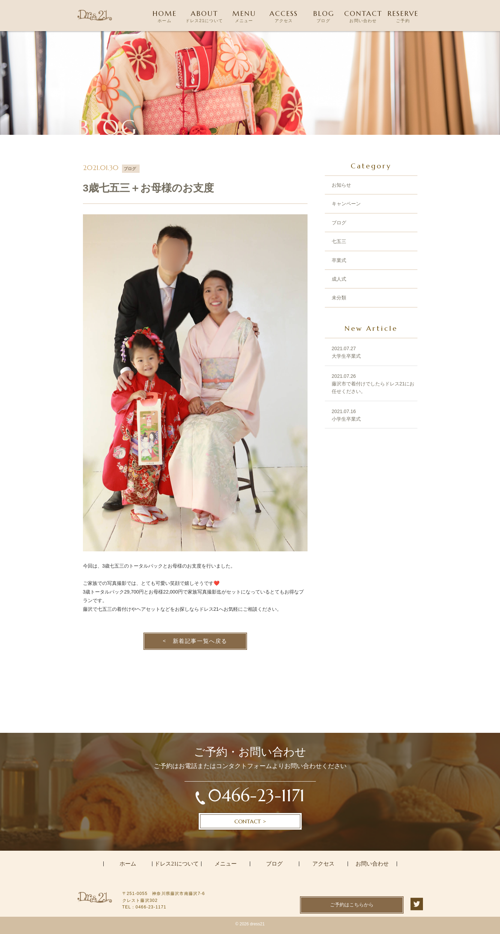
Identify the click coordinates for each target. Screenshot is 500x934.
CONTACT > (250, 821)
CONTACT (363, 17)
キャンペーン (346, 203)
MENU (244, 17)
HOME (165, 17)
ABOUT (204, 17)
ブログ (339, 222)
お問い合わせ (372, 863)
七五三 (339, 241)
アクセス (323, 863)
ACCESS (284, 17)
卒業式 (339, 260)
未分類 (339, 297)
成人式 (339, 279)
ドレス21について (176, 863)
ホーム (128, 863)
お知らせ (341, 185)
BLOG (323, 17)
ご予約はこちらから (352, 904)
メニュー (226, 863)
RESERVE (403, 17)
